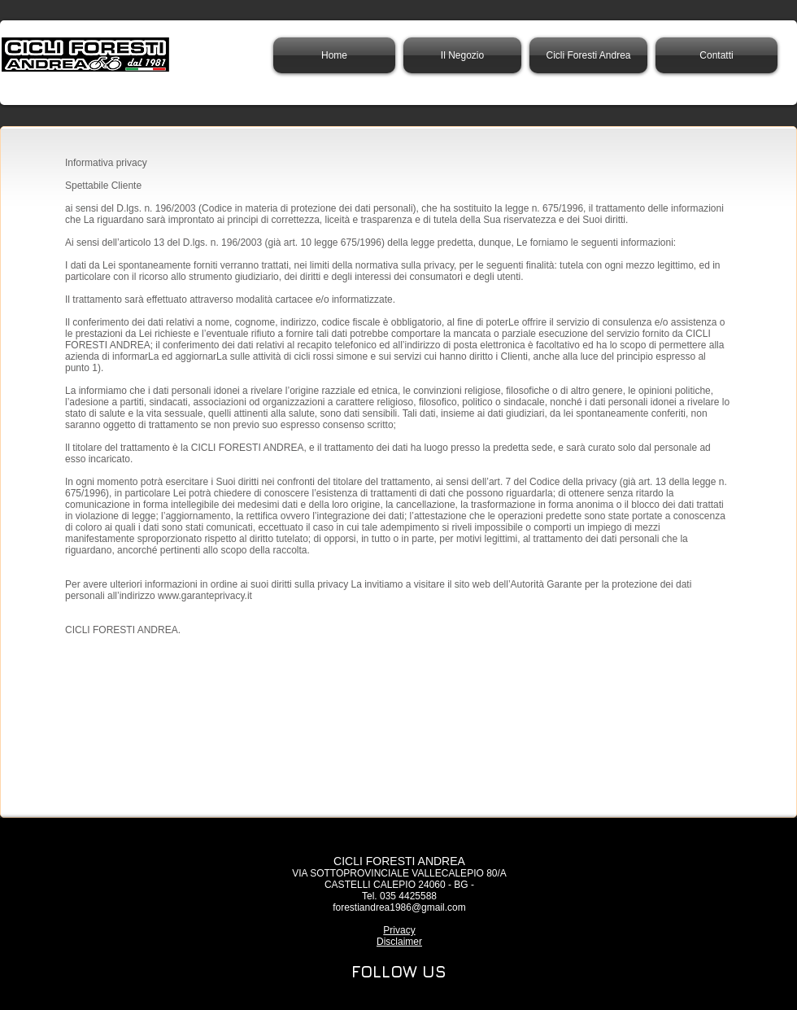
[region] (398, 973)
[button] (588, 55)
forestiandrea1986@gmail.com (399, 907)
